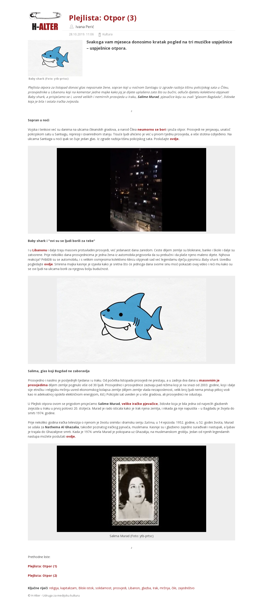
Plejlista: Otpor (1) (42, 566)
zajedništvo (186, 588)
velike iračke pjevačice (140, 404)
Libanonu (39, 250)
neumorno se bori (152, 129)
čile (174, 588)
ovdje (48, 264)
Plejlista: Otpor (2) (42, 575)
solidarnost (103, 588)
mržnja (165, 588)
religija (54, 588)
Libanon (134, 588)
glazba (146, 588)
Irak (155, 588)
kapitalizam (68, 588)
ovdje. (174, 139)
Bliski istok (86, 588)
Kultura (107, 34)
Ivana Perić (85, 26)
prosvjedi (119, 588)
